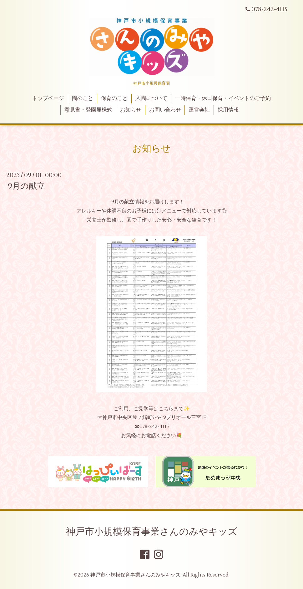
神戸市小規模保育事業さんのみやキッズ (151, 532)
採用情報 (228, 110)
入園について (151, 98)
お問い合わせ (165, 110)
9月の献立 (26, 186)
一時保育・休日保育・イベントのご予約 (223, 98)
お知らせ (130, 110)
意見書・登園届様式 (88, 110)
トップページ (48, 98)
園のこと (82, 98)
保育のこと (114, 98)
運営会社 (199, 110)
